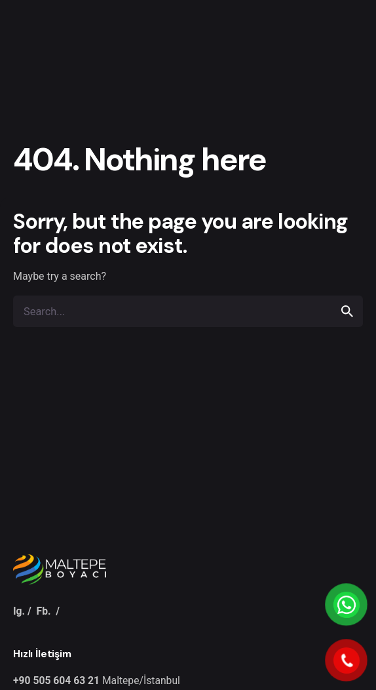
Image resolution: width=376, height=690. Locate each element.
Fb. (44, 611)
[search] (347, 311)
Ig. (19, 611)
